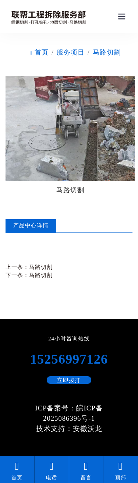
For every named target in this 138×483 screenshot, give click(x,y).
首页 (39, 52)
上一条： (29, 267)
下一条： (29, 275)
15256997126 (69, 359)
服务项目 (71, 52)
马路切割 (107, 52)
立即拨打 (69, 380)
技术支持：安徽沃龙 (69, 429)
